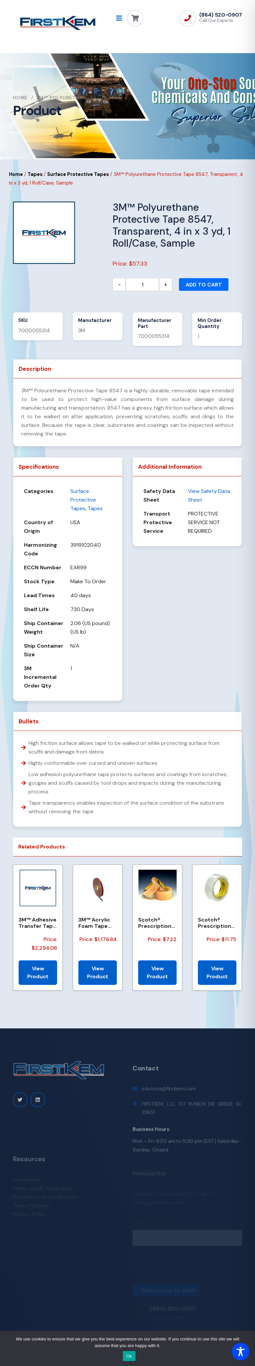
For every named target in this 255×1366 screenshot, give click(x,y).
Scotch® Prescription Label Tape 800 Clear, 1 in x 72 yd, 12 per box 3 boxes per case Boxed (157, 923)
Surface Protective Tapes (78, 174)
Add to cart (204, 284)
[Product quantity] (142, 284)
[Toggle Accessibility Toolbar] (240, 1351)
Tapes (35, 174)
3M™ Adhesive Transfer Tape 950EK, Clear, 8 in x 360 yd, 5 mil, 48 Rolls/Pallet (37, 923)
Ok (129, 1356)
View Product (37, 972)
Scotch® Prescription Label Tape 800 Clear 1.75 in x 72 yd (217, 923)
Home (20, 98)
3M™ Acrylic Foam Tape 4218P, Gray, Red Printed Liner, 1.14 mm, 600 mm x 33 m (97, 923)
